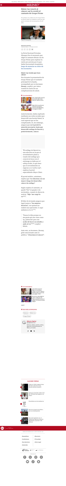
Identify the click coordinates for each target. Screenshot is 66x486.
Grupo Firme (27, 316)
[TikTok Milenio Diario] (33, 461)
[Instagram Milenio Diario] (35, 457)
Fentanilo (30, 1)
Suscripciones (26, 442)
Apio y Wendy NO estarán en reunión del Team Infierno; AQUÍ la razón (38, 99)
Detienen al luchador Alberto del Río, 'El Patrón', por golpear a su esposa (37, 394)
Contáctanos (25, 439)
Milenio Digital (26, 45)
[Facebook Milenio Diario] (24, 457)
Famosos (25, 313)
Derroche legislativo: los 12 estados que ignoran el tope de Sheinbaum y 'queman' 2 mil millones (36, 420)
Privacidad (38, 439)
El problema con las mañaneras (36, 401)
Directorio (37, 436)
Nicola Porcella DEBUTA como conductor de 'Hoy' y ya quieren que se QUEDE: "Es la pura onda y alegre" (38, 299)
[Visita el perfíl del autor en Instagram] (31, 331)
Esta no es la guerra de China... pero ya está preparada (36, 410)
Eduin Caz (33, 313)
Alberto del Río (21, 1)
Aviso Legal (38, 442)
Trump (26, 1)
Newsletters (25, 436)
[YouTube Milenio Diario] (27, 461)
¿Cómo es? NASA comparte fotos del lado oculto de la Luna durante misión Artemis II (36, 386)
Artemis (47, 1)
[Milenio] (33, 5)
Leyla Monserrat (53, 1)
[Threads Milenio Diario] (41, 457)
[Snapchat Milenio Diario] (38, 461)
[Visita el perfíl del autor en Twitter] (34, 331)
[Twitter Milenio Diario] (30, 457)
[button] (1, 5)
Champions (40, 1)
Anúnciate (25, 445)
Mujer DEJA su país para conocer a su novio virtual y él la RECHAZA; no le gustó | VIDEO (38, 107)
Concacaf (35, 1)
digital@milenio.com (31, 322)
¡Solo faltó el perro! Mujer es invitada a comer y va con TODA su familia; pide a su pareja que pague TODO (38, 291)
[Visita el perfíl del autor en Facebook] (28, 331)
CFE (44, 1)
